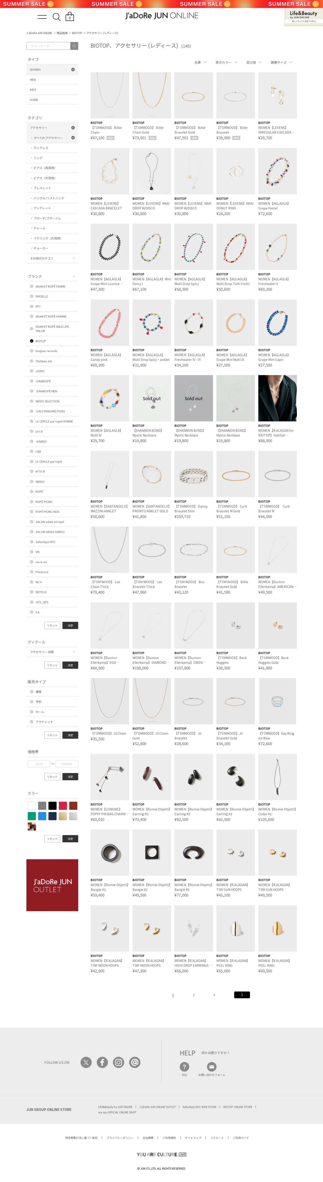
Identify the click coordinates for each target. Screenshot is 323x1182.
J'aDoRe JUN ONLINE (39, 33)
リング (38, 158)
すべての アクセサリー (48, 138)
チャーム (39, 228)
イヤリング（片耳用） (48, 238)
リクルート (217, 1138)
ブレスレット (42, 188)
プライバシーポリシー (120, 1138)
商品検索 (62, 33)
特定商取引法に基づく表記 (81, 1138)
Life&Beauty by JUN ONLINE (115, 1107)
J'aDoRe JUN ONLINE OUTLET (157, 1107)
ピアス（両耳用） (45, 168)
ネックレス (41, 148)
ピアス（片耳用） (45, 178)
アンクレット (42, 208)
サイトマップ (193, 1138)
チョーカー (41, 248)
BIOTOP (77, 33)
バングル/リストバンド (49, 198)
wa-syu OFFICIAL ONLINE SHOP (117, 1112)
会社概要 (148, 1138)
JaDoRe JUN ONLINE (161, 15)
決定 (70, 625)
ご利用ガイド (241, 1138)
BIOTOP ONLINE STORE (237, 1107)
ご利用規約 (169, 1138)
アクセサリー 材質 (42, 652)
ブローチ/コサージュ (47, 218)
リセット (52, 625)
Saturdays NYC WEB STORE (200, 1107)
